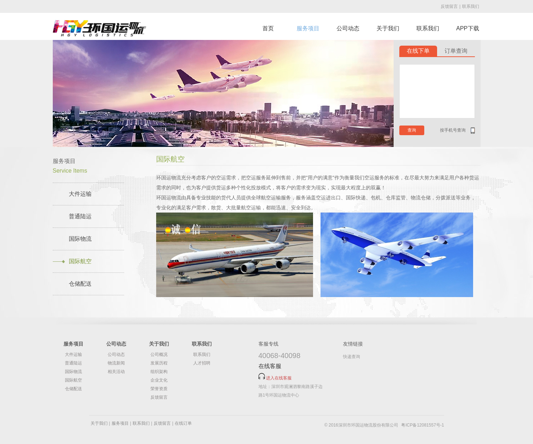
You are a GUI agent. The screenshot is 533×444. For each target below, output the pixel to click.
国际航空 (80, 261)
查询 (412, 130)
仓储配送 (80, 284)
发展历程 (159, 363)
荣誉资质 (159, 388)
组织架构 (159, 371)
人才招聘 (201, 363)
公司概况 (159, 354)
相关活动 (116, 371)
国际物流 (80, 239)
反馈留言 (449, 6)
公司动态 (348, 28)
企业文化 (159, 380)
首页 (268, 28)
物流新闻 (116, 363)
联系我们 (470, 6)
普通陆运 (80, 216)
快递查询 (351, 356)
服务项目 (308, 28)
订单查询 (456, 51)
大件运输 (80, 194)
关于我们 (387, 28)
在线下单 (418, 51)
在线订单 (183, 423)
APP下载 (467, 28)
